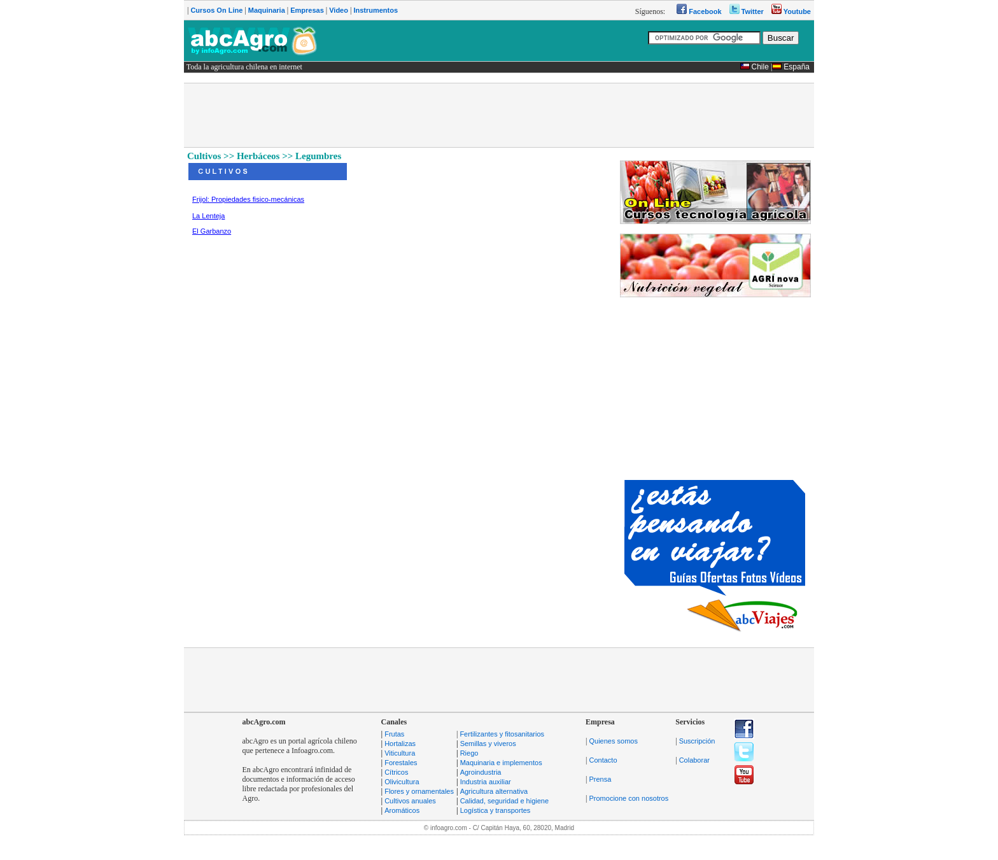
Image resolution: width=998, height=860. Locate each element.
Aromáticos (401, 810)
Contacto (603, 760)
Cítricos (396, 772)
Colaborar (694, 760)
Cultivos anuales (410, 801)
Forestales (400, 762)
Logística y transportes (495, 810)
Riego (469, 753)
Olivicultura (401, 782)
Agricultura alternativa (494, 791)
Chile (760, 66)
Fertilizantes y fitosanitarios (502, 734)
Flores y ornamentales (419, 791)
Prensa (600, 779)
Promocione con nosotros (628, 798)
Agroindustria (481, 772)
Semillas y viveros (488, 743)
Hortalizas (400, 743)
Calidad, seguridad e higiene (504, 801)
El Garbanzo (211, 231)
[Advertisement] (499, 115)
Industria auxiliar (485, 782)
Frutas (394, 734)
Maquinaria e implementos (501, 762)
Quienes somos (613, 741)
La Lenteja (208, 216)
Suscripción (697, 741)
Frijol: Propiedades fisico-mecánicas (248, 199)
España (797, 66)
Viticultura (399, 753)
